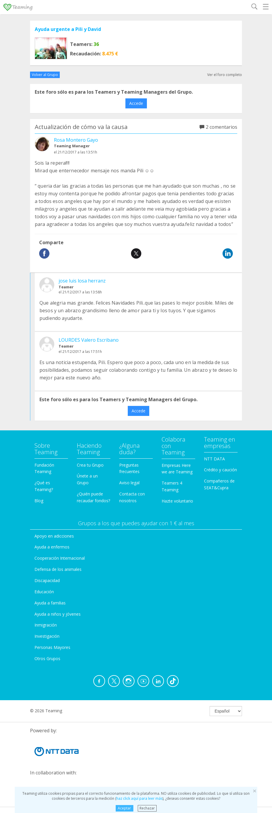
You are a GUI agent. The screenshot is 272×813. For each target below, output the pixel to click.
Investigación (46, 636)
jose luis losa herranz (82, 280)
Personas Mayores (52, 647)
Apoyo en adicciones (54, 536)
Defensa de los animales (58, 569)
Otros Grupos (47, 658)
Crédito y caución (220, 469)
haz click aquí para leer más (139, 798)
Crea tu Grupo (90, 465)
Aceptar (124, 808)
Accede (136, 103)
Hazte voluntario (177, 501)
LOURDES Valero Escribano (89, 340)
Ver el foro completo (224, 74)
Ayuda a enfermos (51, 547)
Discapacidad (47, 580)
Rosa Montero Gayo (76, 140)
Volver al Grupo (45, 74)
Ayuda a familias (50, 603)
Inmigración (45, 625)
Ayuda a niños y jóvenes (57, 614)
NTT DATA (214, 459)
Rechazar (147, 808)
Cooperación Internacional (59, 558)
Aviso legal (129, 482)
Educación (44, 591)
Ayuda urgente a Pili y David (68, 29)
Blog (38, 500)
